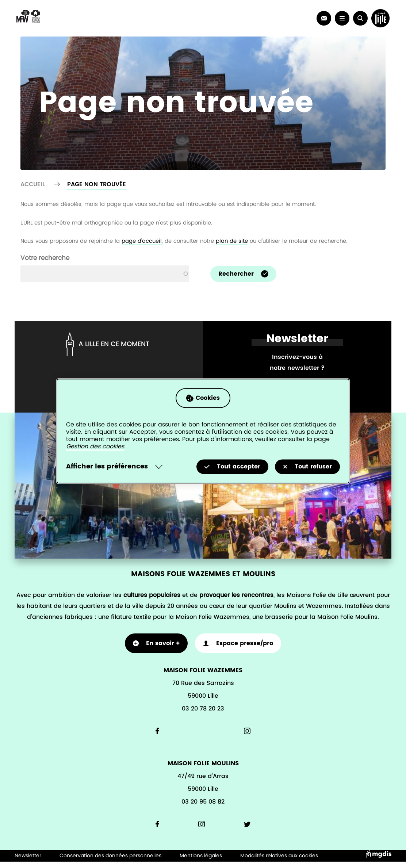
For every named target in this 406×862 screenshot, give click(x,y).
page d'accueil (142, 241)
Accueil (32, 184)
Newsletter (28, 855)
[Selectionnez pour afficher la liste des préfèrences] (115, 466)
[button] (360, 18)
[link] (324, 18)
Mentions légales (201, 855)
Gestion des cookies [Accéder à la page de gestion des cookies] (95, 446)
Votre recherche (44, 258)
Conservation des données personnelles (110, 855)
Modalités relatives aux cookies (279, 855)
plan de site (232, 241)
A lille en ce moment (106, 344)
